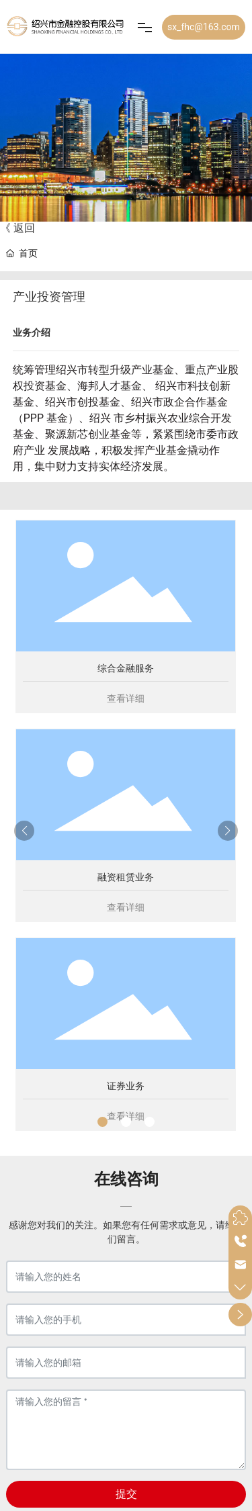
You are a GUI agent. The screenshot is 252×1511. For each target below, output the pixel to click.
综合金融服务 (125, 668)
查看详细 (125, 698)
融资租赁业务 (125, 877)
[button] (102, 1122)
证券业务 (125, 1086)
